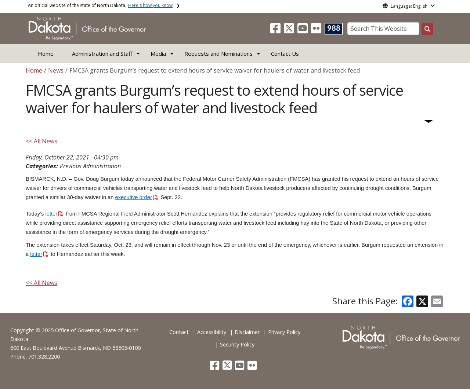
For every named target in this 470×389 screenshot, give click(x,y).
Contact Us (285, 53)
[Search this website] (427, 29)
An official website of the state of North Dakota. (100, 5)
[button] (276, 30)
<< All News (41, 141)
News (56, 70)
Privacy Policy (284, 332)
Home (46, 53)
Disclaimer (247, 332)
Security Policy (237, 344)
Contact (179, 332)
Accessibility (211, 332)
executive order (136, 197)
